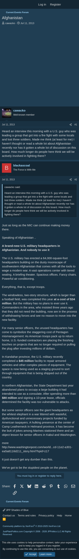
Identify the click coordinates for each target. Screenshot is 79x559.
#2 (76, 179)
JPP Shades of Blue (15, 510)
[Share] (70, 124)
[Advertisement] (39, 66)
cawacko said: (12, 187)
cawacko (10, 23)
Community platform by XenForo (32, 526)
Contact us (9, 515)
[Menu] (5, 4)
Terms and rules (27, 515)
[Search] (74, 4)
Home (68, 515)
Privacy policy (46, 515)
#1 (76, 124)
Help (59, 515)
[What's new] (66, 4)
